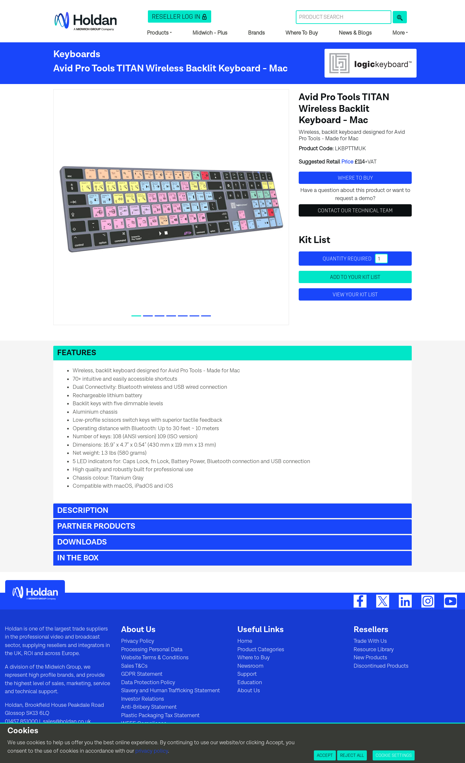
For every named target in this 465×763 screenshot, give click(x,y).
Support (247, 674)
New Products (370, 657)
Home (244, 641)
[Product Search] (400, 17)
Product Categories (260, 649)
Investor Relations (142, 699)
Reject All (352, 755)
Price (347, 161)
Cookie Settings (394, 755)
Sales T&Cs (134, 666)
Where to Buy (253, 657)
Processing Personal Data (151, 649)
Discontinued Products (381, 666)
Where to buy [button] (355, 178)
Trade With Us (370, 641)
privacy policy (151, 751)
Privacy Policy (137, 641)
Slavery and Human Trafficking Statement (170, 690)
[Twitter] (382, 600)
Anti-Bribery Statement (149, 707)
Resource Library (374, 649)
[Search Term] (343, 17)
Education (249, 682)
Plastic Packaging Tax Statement (160, 715)
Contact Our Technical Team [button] (355, 210)
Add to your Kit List (355, 277)
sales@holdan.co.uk (66, 721)
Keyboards (76, 54)
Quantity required (355, 258)
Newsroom (250, 666)
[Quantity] (381, 258)
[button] (179, 16)
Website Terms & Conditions (155, 657)
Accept (325, 755)
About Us (248, 690)
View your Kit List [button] (355, 294)
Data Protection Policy (148, 682)
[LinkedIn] (405, 600)
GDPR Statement (141, 674)
